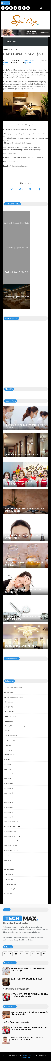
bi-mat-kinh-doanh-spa (13, 687)
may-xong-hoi (9, 740)
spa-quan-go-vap (10, 831)
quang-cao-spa (9, 755)
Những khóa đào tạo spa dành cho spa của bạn (25, 426)
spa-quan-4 (8, 793)
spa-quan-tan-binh (11, 841)
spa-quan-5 (8, 798)
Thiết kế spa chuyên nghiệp (15, 989)
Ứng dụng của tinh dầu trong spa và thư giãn (24, 564)
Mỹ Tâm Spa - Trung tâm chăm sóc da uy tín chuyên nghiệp (25, 482)
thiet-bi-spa (8, 874)
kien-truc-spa (9, 711)
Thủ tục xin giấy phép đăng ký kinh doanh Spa (23, 591)
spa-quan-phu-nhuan (12, 836)
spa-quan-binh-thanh (12, 826)
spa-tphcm (13, 49)
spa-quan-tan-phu (11, 846)
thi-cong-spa (9, 870)
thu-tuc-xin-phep (10, 889)
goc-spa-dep (8, 707)
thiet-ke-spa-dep (10, 884)
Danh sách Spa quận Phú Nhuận (21, 454)
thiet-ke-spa (8, 879)
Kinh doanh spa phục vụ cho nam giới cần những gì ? (24, 509)
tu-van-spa (8, 894)
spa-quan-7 (8, 807)
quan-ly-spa (8, 750)
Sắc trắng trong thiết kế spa (20, 646)
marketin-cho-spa (10, 735)
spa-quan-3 (8, 788)
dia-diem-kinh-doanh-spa (13, 697)
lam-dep (7, 731)
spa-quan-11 (8, 774)
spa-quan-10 (8, 769)
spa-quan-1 (29, 60)
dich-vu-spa (8, 702)
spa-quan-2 (8, 783)
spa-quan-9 (8, 817)
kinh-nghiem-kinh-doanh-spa (15, 726)
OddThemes (25, 1057)
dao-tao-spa (8, 692)
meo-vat (7, 745)
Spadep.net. (29, 1055)
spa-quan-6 (8, 802)
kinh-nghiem (9, 721)
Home (5, 49)
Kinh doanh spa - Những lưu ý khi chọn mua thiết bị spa (25, 618)
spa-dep (7, 759)
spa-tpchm (8, 855)
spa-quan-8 (8, 812)
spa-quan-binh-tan (11, 822)
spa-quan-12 (8, 779)
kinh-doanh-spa (10, 716)
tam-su (7, 865)
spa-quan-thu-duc (11, 850)
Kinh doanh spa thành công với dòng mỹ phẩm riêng (25, 536)
